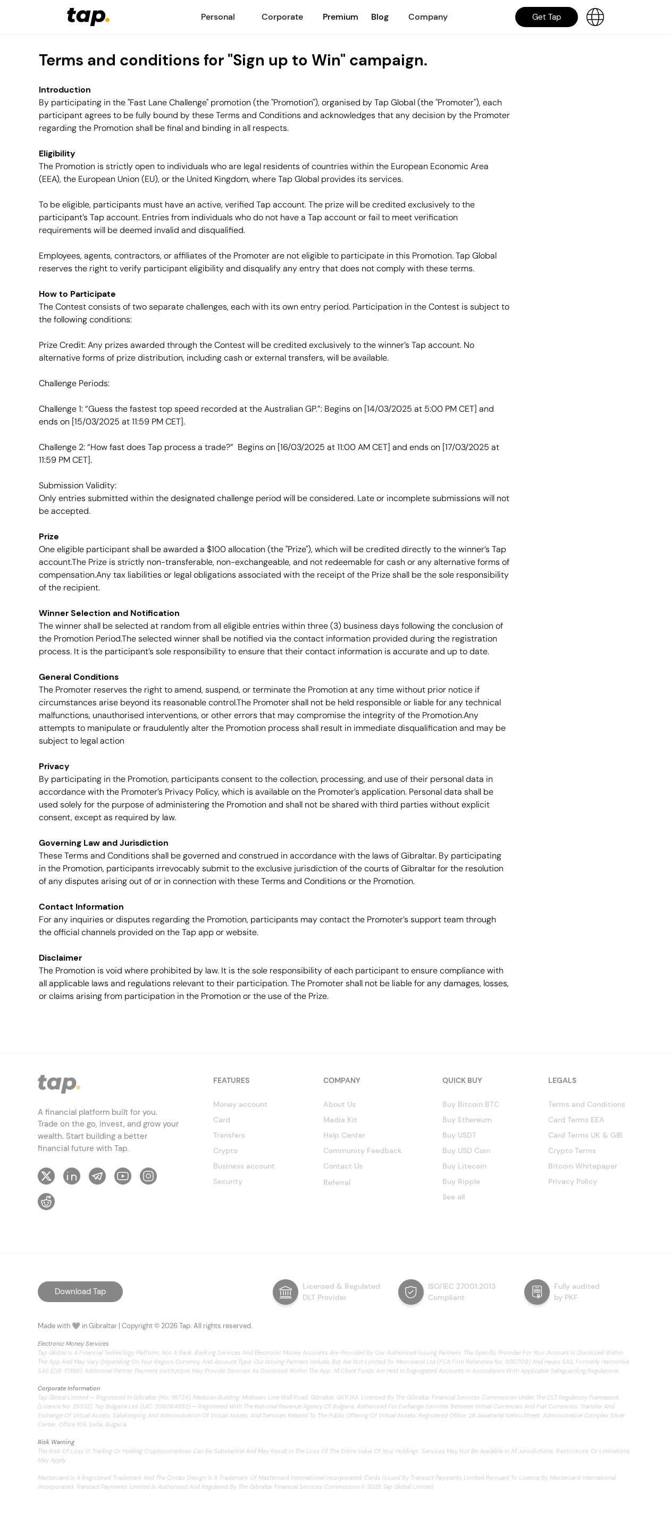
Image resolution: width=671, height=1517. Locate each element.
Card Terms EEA (576, 1119)
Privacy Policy (572, 1181)
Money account (240, 1104)
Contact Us (343, 1166)
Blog (380, 16)
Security (227, 1181)
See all (453, 1197)
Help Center (344, 1135)
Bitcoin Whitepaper (582, 1166)
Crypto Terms (572, 1150)
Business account (244, 1166)
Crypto (225, 1150)
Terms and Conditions (586, 1104)
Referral (336, 1182)
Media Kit (340, 1119)
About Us (339, 1104)
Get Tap (546, 17)
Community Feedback (362, 1150)
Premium (340, 16)
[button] (218, 17)
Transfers (229, 1135)
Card (221, 1119)
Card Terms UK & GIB (585, 1135)
